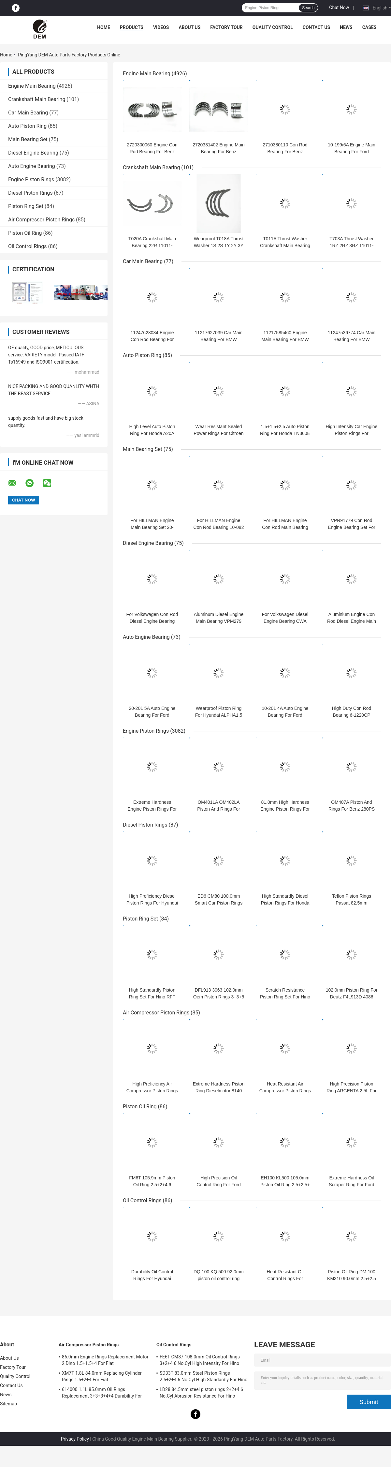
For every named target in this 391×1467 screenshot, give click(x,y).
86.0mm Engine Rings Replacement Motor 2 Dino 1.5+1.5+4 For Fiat (105, 1360)
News (346, 27)
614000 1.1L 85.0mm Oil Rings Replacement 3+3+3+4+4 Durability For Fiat (102, 1393)
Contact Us (316, 27)
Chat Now (339, 7)
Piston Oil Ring (25, 233)
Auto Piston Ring (27, 126)
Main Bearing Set (28, 139)
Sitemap (8, 1403)
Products (131, 27)
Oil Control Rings (27, 246)
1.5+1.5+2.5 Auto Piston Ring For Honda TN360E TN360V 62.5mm (285, 433)
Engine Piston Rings (31, 179)
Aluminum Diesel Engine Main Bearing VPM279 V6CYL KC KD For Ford (219, 621)
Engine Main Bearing (32, 86)
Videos (161, 27)
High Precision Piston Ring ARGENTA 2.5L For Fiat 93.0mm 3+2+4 (351, 1090)
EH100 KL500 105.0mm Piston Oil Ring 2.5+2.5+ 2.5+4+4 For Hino (285, 1184)
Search (308, 8)
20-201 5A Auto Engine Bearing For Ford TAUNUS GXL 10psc (152, 715)
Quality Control (273, 27)
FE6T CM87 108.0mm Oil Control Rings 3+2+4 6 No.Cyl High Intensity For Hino (200, 1360)
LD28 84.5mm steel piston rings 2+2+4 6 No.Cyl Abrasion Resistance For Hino (201, 1393)
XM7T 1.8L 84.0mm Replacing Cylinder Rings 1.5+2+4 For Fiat (102, 1376)
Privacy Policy (75, 1439)
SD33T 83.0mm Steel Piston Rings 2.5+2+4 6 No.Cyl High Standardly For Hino (203, 1376)
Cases (369, 27)
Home (103, 27)
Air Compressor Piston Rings (41, 220)
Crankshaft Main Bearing (36, 99)
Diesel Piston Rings (30, 193)
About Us (189, 27)
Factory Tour (226, 27)
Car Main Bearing (28, 113)
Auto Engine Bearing (31, 166)
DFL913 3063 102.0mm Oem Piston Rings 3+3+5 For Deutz (218, 996)
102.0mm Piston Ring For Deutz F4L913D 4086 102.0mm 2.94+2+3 (352, 996)
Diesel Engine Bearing (33, 153)
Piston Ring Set (25, 206)
